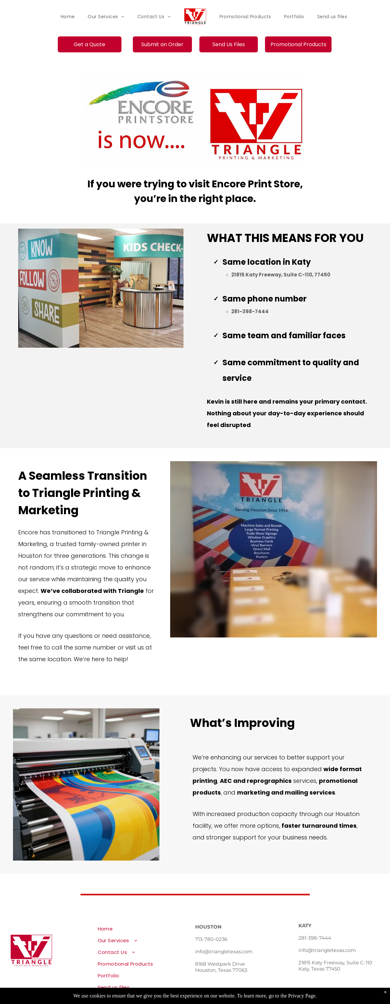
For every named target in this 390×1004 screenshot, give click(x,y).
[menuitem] (68, 16)
